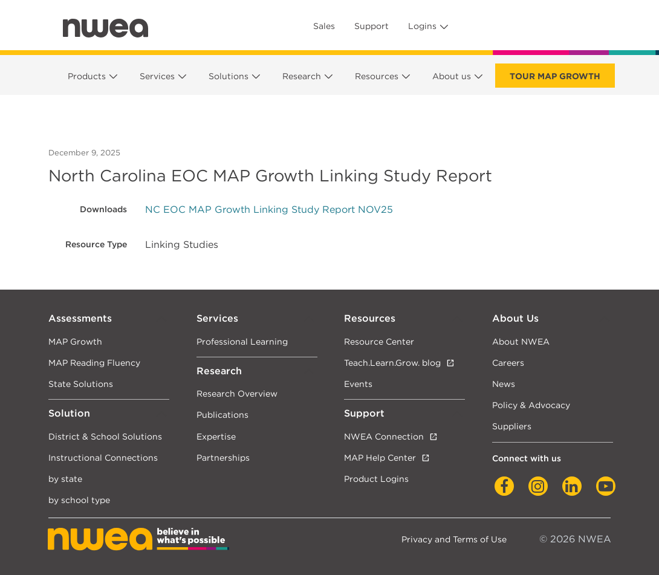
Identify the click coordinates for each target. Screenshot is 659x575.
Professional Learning (242, 341)
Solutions (228, 76)
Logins (422, 26)
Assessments (80, 318)
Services (157, 76)
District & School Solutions (105, 436)
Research (301, 76)
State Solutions (80, 383)
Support (371, 26)
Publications (222, 414)
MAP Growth (75, 341)
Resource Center (379, 341)
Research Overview (237, 393)
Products (87, 76)
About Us (515, 318)
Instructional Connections (103, 457)
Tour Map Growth (555, 76)
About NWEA (521, 341)
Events (358, 383)
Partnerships (223, 457)
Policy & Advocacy (531, 405)
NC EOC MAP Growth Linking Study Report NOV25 (269, 209)
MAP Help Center (380, 457)
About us (451, 76)
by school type (79, 500)
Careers (508, 362)
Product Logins (376, 478)
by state (65, 478)
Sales (324, 26)
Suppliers (511, 426)
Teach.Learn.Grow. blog (392, 362)
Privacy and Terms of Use (454, 539)
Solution (69, 413)
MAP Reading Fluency (94, 362)
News (503, 383)
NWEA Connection (384, 436)
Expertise (216, 436)
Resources (376, 76)
